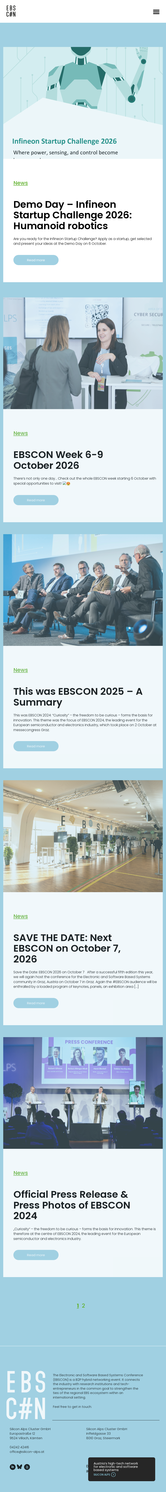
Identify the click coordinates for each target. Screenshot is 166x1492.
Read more (36, 260)
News (20, 183)
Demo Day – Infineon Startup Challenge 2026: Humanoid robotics (72, 215)
